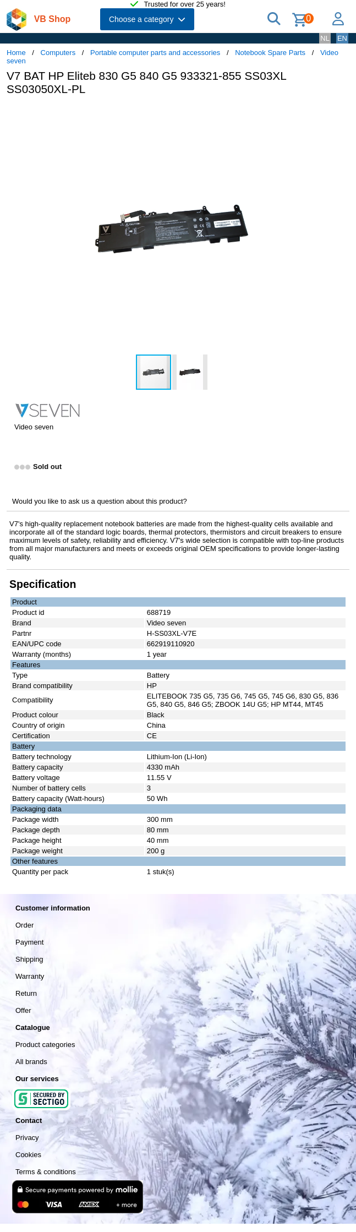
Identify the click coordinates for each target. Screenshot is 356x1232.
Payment (29, 942)
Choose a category (147, 19)
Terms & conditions (45, 1172)
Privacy (27, 1137)
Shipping (29, 959)
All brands (31, 1061)
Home (16, 52)
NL (325, 38)
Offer (23, 1010)
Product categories (45, 1044)
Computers (58, 52)
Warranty (29, 976)
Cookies (28, 1155)
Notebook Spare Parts (270, 52)
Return (26, 993)
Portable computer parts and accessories (155, 52)
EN (342, 38)
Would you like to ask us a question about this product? (99, 501)
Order (24, 925)
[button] (327, 115)
